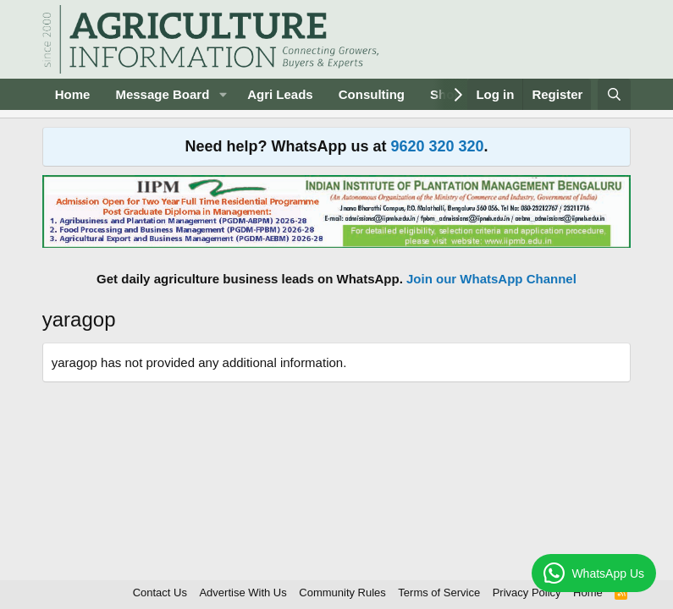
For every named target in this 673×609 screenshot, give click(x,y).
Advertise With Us (242, 592)
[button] (222, 94)
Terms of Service (439, 592)
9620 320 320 (436, 146)
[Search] (614, 94)
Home (73, 94)
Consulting (372, 94)
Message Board (162, 94)
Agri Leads (280, 94)
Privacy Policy (527, 592)
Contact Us (160, 592)
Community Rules (342, 592)
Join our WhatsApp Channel (491, 279)
